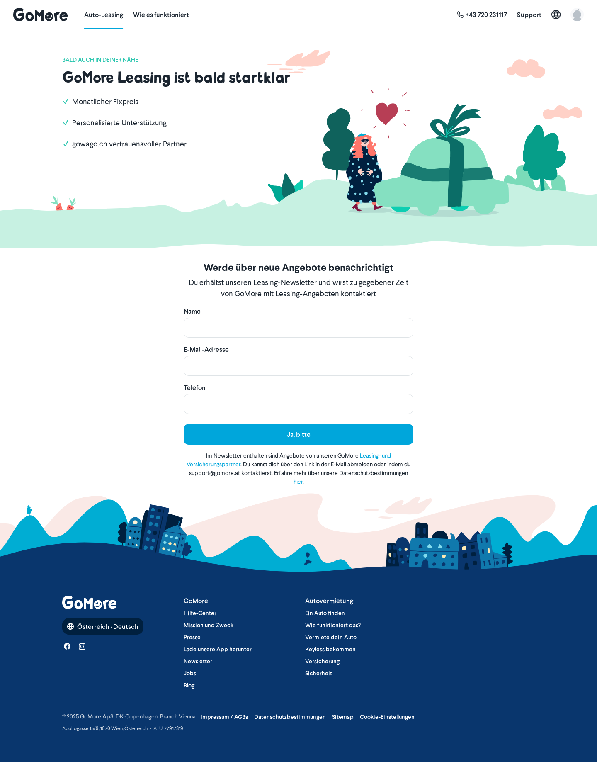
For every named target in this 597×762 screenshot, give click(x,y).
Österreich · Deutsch (102, 626)
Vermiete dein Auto (331, 637)
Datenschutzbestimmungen (290, 716)
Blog (189, 685)
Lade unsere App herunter (218, 649)
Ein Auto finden (325, 613)
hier (298, 481)
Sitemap (343, 716)
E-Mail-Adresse (206, 349)
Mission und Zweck (208, 625)
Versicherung (322, 661)
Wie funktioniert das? (333, 625)
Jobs (190, 673)
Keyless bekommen (330, 649)
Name (192, 311)
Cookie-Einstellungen (387, 716)
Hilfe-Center (200, 613)
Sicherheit (318, 673)
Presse (192, 637)
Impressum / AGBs (224, 716)
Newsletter (198, 661)
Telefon (195, 387)
